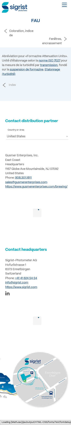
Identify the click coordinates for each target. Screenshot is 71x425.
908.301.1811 (23, 177)
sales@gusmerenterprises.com (26, 182)
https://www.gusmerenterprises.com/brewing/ (36, 186)
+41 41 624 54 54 (26, 278)
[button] (37, 136)
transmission (49, 65)
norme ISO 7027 (49, 60)
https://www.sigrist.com (21, 287)
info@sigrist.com (16, 282)
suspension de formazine (26, 69)
